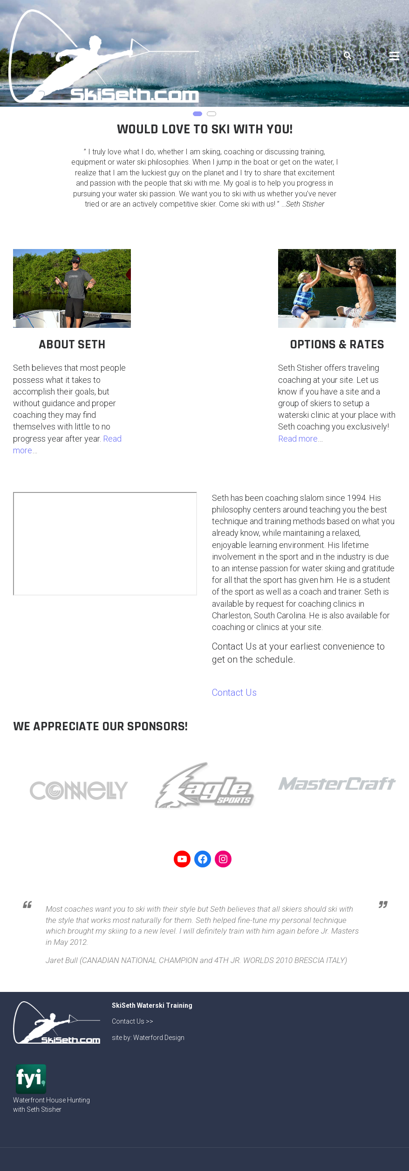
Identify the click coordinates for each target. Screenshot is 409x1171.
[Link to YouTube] (182, 859)
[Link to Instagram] (223, 859)
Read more (298, 438)
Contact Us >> (132, 1021)
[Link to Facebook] (202, 859)
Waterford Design (158, 1037)
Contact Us (234, 692)
